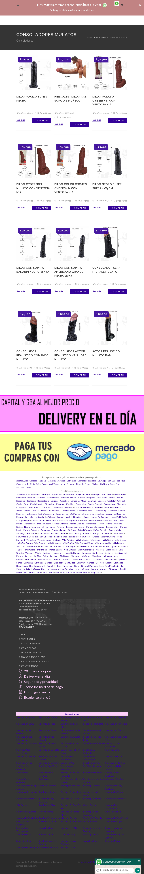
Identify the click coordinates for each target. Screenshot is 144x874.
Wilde (38, 553)
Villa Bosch (96, 540)
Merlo (19, 523)
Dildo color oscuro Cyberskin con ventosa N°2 (70, 188)
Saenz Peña (48, 572)
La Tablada (50, 517)
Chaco (28, 487)
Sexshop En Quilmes (26, 811)
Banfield (31, 497)
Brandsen (58, 562)
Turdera (95, 536)
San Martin (59, 546)
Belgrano (91, 497)
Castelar (111, 500)
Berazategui (43, 500)
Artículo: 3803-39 (24, 201)
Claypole (60, 504)
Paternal (87, 533)
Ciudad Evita (22, 504)
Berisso (48, 562)
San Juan (121, 481)
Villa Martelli (46, 546)
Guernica (112, 510)
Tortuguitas (29, 549)
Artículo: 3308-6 (24, 368)
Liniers (86, 517)
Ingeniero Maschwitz (109, 566)
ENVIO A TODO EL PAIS (33, 657)
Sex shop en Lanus (25, 723)
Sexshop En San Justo (49, 818)
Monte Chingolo (60, 523)
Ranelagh (20, 533)
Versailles (31, 540)
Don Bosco (58, 507)
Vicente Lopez (44, 540)
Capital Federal (95, 504)
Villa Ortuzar (70, 549)
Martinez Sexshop (69, 818)
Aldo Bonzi (69, 494)
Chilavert (81, 562)
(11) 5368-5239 (44, 113)
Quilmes (72, 530)
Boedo (120, 497)
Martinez (94, 520)
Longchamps (24, 520)
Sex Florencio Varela (92, 772)
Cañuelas (38, 562)
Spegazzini (96, 572)
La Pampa (102, 481)
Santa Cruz (115, 484)
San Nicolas (83, 546)
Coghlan (70, 504)
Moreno (103, 569)
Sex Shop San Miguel (49, 766)
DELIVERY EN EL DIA (31, 652)
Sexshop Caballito (47, 785)
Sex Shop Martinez (114, 756)
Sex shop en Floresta (93, 723)
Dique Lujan (22, 566)
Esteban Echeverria (83, 507)
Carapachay (109, 504)
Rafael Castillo (100, 530)
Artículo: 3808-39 (62, 201)
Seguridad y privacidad (38, 681)
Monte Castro (44, 523)
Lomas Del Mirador (119, 517)
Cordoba (33, 481)
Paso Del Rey (74, 533)
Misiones (92, 481)
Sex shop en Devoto (70, 736)
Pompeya (45, 530)
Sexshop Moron (113, 841)
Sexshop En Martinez (71, 792)
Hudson (20, 513)
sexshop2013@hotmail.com (38, 624)
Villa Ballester (82, 540)
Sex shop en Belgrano (49, 762)
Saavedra (106, 533)
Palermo (60, 527)
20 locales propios (35, 671)
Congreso (21, 507)
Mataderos (105, 520)
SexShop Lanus (46, 834)
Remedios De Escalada (48, 533)
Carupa (90, 562)
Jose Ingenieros (86, 513)
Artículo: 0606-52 (100, 201)
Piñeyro (96, 533)
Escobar (69, 507)
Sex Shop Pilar (67, 762)
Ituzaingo (60, 513)
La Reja (26, 569)
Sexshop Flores (23, 834)
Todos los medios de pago (41, 687)
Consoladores (100, 37)
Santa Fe (42, 481)
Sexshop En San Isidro (27, 818)
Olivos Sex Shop (113, 811)
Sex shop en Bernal (25, 756)
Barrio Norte (53, 497)
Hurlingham (31, 513)
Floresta (36, 510)
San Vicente (83, 572)
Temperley (57, 553)
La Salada (39, 517)
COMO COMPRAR (30, 643)
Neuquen (20, 487)
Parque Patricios (31, 530)
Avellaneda (119, 494)
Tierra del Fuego (83, 484)
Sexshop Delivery (91, 785)
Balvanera (21, 497)
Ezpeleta (106, 507)
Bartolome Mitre (68, 497)
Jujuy (62, 484)
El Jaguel (48, 566)
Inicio (89, 37)
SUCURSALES (28, 639)
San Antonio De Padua (27, 536)
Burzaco (55, 500)
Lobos (77, 569)
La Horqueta (53, 569)
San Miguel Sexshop (70, 785)
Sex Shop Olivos (24, 762)
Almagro (96, 494)
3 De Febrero (22, 494)
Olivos (45, 527)
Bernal (112, 497)
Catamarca (21, 484)
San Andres (117, 533)
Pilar (57, 572)
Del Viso (100, 562)
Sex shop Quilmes (91, 762)
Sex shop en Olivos (48, 717)
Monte (94, 569)
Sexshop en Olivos (48, 805)
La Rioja (31, 484)
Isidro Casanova (46, 513)
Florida (44, 510)
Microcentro (30, 523)
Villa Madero (33, 546)
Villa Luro (20, 546)
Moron (101, 523)
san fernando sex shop (27, 792)
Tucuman (61, 481)
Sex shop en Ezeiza (114, 730)
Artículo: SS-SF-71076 (64, 113)
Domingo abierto (34, 692)
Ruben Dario (35, 572)
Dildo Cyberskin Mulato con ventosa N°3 (33, 188)
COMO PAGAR (28, 648)
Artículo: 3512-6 (100, 368)
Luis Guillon (52, 520)
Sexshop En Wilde (69, 828)
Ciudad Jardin (36, 504)
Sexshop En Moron (70, 798)
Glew (121, 520)
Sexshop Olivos (68, 847)
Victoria (57, 540)
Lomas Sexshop (90, 821)
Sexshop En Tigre (113, 821)
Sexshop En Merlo (114, 792)
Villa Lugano (118, 543)
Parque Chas (112, 527)
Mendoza (52, 481)
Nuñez (19, 527)
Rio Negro (104, 484)
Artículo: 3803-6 (100, 284)
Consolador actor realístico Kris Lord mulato (70, 355)
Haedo (122, 510)
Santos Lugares (110, 546)
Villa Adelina (68, 540)
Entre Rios (71, 481)
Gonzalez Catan (84, 510)
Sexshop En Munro (92, 798)
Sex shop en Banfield (115, 762)
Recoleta (31, 533)
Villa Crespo (121, 540)
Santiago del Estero (50, 484)
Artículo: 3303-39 (100, 113)
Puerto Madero (59, 530)
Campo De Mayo (78, 500)
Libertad (77, 517)
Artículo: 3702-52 (24, 284)
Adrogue (46, 494)
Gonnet (86, 569)
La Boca (117, 513)
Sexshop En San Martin (94, 818)
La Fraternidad (38, 569)
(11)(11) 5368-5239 (38, 617)
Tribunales (42, 549)
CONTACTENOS (29, 666)
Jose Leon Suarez (103, 513)
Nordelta (118, 523)
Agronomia (57, 494)
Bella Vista (102, 497)
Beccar (81, 497)
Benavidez (70, 562)
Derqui (109, 562)
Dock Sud (46, 507)
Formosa (70, 484)
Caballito (64, 500)
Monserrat (91, 523)
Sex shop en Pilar (47, 723)
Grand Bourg (100, 510)
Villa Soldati (111, 549)
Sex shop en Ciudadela (94, 743)
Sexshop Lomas (90, 834)
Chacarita (121, 504)
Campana (28, 562)
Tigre (19, 549)
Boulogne (31, 500)
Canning (92, 500)
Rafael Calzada (85, 530)
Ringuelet (113, 569)
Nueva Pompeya (32, 527)
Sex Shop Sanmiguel (92, 766)
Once (52, 527)
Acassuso (35, 494)
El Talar (58, 566)
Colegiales (81, 504)
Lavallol (68, 517)
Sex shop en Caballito (49, 749)
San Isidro (74, 536)
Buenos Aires (22, 481)
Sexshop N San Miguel (27, 847)
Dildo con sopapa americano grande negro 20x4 (68, 271)
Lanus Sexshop (68, 834)
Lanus (60, 517)
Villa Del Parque (25, 543)
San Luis (111, 481)
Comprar (42, 120)
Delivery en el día (34, 676)
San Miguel (71, 546)
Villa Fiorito (68, 543)
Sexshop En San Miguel (116, 818)
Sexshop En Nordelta (115, 798)
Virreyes (29, 553)
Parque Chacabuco (95, 527)
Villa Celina (108, 540)
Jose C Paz (71, 513)
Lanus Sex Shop (90, 841)
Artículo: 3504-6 (62, 368)
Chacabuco (109, 559)
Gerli (115, 520)
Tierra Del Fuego (72, 553)
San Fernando (60, 536)
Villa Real (99, 549)
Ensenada (67, 566)
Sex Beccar (44, 779)
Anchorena (107, 494)
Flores (27, 510)
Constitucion (34, 507)
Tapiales (46, 553)
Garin (76, 566)
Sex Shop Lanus (113, 749)
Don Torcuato (36, 566)
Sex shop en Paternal (115, 717)
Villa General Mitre (84, 543)
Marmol (85, 520)
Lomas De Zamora (99, 517)
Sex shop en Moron (25, 717)
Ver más (21, 119)
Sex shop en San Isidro (116, 723)
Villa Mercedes (68, 572)
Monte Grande (77, 523)
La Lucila (29, 517)
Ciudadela (49, 504)
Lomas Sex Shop (46, 828)
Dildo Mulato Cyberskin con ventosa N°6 (103, 100)
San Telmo (96, 546)
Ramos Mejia (115, 530)
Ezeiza (98, 507)
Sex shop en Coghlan (26, 743)
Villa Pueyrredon (86, 549)
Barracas (41, 497)
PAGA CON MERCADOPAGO (35, 661)
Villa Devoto (40, 543)
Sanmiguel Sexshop (114, 779)
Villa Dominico (54, 543)
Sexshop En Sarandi (48, 821)
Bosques (20, 500)
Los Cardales (67, 569)
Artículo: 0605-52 (24, 113)
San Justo (85, 536)
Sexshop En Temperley (72, 821)
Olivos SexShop (90, 805)
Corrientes (82, 481)
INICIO (24, 634)
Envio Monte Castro (48, 847)
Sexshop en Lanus (47, 792)
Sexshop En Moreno (26, 798)
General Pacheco (89, 566)
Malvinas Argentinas (70, 520)
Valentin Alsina (108, 536)
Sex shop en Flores (48, 730)
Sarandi (122, 546)
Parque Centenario (75, 527)
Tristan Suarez (55, 549)
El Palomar (54, 510)
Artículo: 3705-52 (62, 284)
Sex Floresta (22, 772)
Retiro (64, 533)
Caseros (102, 500)
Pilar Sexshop (22, 805)
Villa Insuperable (103, 543)
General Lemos (68, 510)
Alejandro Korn (83, 494)
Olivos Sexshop (46, 811)
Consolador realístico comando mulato (32, 355)
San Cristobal (46, 536)
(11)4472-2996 (37, 620)
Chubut (95, 484)
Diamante (118, 562)
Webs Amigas (72, 714)
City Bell (121, 500)
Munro (109, 523)
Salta (38, 484)
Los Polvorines (39, 520)
